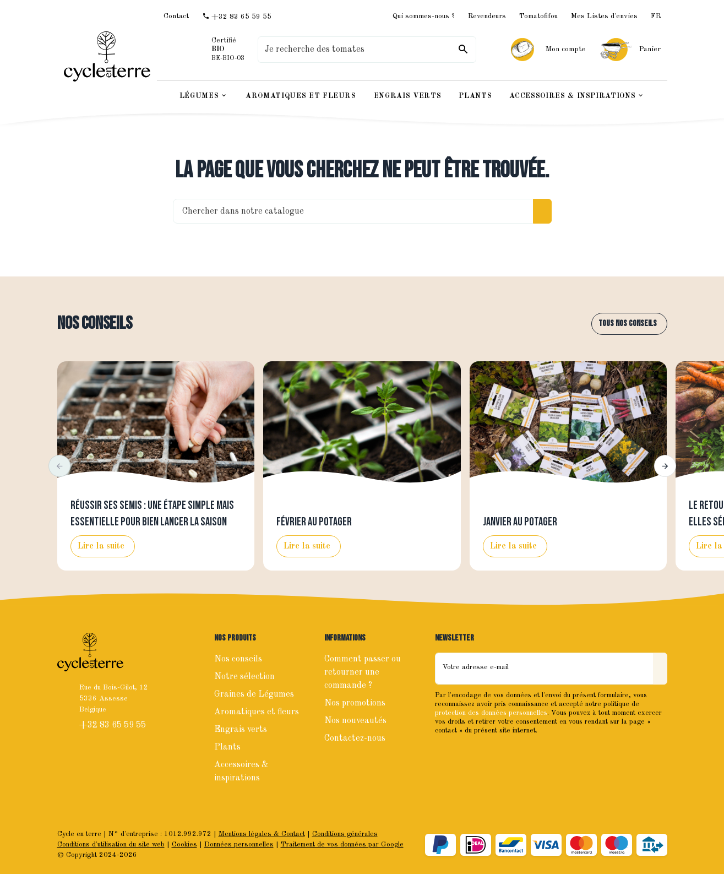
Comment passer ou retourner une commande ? (362, 672)
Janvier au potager (520, 522)
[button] (59, 466)
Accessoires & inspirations (241, 772)
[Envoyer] (660, 669)
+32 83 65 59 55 (113, 725)
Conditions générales (345, 834)
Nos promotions (354, 703)
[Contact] (176, 16)
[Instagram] (469, 753)
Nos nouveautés (355, 720)
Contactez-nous (354, 738)
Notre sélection (244, 676)
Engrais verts (240, 729)
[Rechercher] (463, 49)
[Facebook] (445, 753)
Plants (227, 747)
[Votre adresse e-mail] (544, 669)
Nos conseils (94, 323)
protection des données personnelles (491, 712)
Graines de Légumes (254, 694)
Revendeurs (487, 16)
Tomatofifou (538, 16)
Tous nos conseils (627, 323)
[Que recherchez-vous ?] (367, 49)
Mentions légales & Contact (262, 834)
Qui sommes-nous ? (424, 16)
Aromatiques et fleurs (256, 712)
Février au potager (314, 522)
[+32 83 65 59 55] (236, 17)
